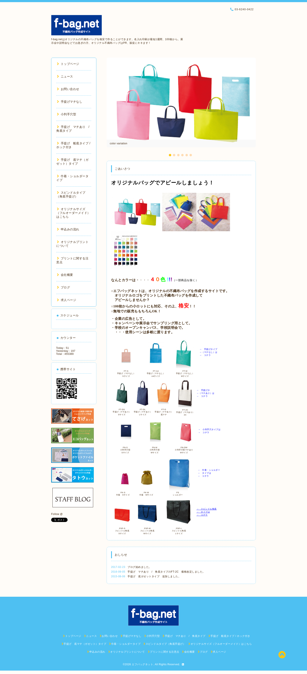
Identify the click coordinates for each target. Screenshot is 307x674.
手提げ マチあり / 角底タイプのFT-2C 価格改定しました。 (166, 571)
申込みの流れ (68, 229)
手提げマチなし (69, 101)
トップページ (68, 64)
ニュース (65, 76)
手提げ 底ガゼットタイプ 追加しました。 (154, 576)
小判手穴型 (66, 114)
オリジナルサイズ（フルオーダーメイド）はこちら (73, 212)
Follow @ (57, 514)
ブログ (63, 287)
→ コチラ (202, 515)
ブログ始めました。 (139, 567)
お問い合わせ (68, 89)
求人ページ (66, 300)
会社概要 (65, 274)
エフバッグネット (142, 664)
